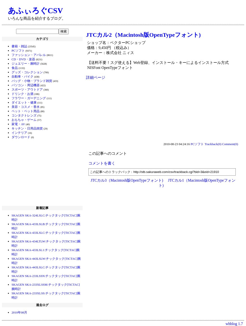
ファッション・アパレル (29, 55)
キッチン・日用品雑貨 (27, 128)
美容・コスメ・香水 (26, 107)
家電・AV (18, 124)
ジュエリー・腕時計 (26, 63)
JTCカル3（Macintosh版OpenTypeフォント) (127, 180)
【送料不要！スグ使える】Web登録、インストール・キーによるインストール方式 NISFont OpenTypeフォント (160, 65)
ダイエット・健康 (24, 102)
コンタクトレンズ (24, 115)
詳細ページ (95, 77)
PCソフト (18, 50)
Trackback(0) (213, 144)
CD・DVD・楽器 (23, 59)
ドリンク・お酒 (22, 94)
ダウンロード (21, 137)
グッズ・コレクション (27, 72)
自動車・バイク (22, 76)
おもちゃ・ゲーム (24, 120)
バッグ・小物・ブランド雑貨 (32, 81)
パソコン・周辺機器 (26, 85)
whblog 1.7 (234, 324)
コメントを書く (101, 163)
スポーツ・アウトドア (27, 89)
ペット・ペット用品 (26, 111)
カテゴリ (42, 39)
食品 (15, 68)
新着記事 (42, 208)
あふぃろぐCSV (35, 10)
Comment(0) (230, 144)
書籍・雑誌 (19, 46)
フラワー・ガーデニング (29, 98)
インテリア (19, 133)
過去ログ (42, 305)
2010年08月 (19, 312)
